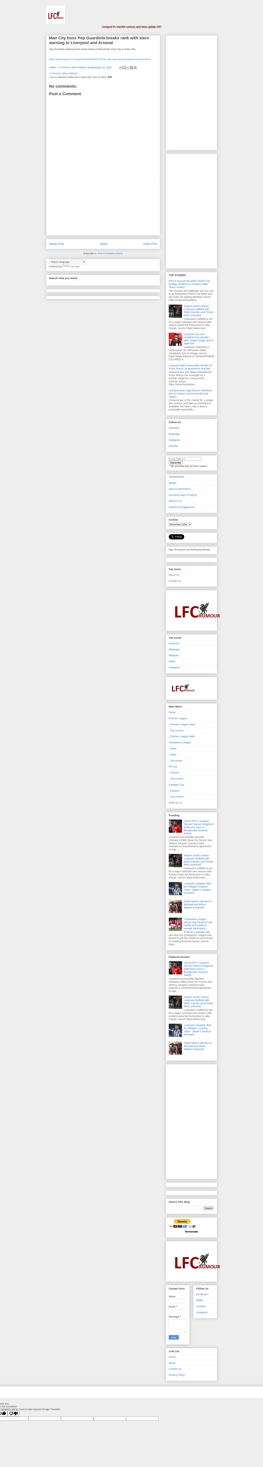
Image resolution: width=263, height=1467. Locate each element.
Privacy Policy (177, 1374)
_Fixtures (174, 772)
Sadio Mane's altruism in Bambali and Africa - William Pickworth (198, 904)
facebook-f (202, 1294)
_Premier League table (182, 736)
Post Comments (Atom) (110, 253)
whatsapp (174, 433)
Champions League (180, 742)
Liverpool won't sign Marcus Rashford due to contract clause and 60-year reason (190, 393)
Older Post (150, 243)
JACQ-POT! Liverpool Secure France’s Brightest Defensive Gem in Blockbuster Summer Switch (198, 827)
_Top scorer (175, 760)
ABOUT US (175, 501)
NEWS (172, 483)
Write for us (175, 802)
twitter (172, 661)
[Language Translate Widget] (67, 262)
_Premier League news (182, 724)
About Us (174, 574)
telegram (174, 655)
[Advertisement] (103, 206)
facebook (174, 427)
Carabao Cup (176, 784)
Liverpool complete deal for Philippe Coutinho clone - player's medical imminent (197, 888)
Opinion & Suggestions (182, 507)
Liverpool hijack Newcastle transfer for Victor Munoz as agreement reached (190, 367)
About (172, 1363)
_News (173, 748)
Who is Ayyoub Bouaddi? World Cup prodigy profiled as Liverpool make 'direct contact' (189, 284)
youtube (173, 445)
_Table (172, 754)
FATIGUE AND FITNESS (183, 495)
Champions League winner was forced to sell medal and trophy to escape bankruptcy (198, 924)
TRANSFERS (176, 476)
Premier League (178, 718)
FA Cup (173, 766)
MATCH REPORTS (180, 489)
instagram (174, 440)
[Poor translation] (13, 1414)
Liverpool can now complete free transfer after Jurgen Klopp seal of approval (198, 339)
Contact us (175, 580)
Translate (71, 266)
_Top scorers (176, 730)
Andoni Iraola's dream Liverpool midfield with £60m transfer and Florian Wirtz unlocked (198, 311)
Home (103, 243)
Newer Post (56, 243)
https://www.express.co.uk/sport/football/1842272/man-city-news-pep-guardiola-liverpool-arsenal (100, 59)
